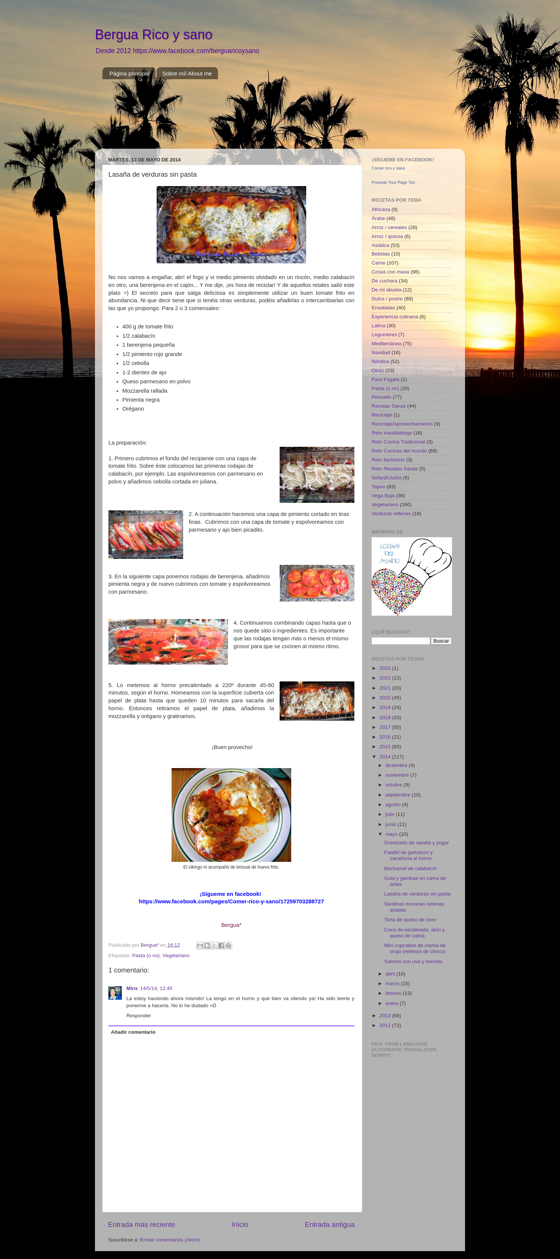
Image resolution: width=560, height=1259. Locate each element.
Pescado (381, 397)
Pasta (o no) (146, 955)
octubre (394, 785)
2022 (385, 678)
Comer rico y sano (388, 168)
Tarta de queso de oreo (410, 919)
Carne (378, 263)
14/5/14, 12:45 (156, 988)
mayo (392, 834)
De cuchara (384, 281)
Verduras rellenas (391, 513)
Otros (378, 370)
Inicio (240, 1224)
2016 (385, 737)
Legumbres (384, 334)
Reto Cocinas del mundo (399, 451)
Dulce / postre (387, 298)
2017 (385, 727)
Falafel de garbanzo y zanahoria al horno (408, 855)
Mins (132, 988)
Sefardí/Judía (386, 477)
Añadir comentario (133, 1032)
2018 (385, 717)
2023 (385, 668)
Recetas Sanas (389, 406)
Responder (138, 1015)
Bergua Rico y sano (153, 34)
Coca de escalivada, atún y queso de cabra (414, 932)
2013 (385, 1015)
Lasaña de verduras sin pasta (417, 894)
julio (390, 814)
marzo (393, 983)
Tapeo (378, 486)
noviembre (397, 775)
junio (391, 824)
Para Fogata (385, 379)
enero (392, 1003)
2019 (385, 707)
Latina (378, 325)
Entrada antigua (330, 1224)
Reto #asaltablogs (392, 433)
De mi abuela (386, 290)
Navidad (381, 352)
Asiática (380, 245)
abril (390, 974)
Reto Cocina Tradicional (398, 442)
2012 (385, 1025)
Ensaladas (383, 307)
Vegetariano (176, 955)
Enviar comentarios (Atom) (170, 1240)
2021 (385, 688)
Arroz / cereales (389, 227)
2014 (385, 757)
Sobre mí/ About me (187, 73)
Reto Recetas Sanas (395, 468)
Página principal (130, 73)
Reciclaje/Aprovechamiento (402, 424)
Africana (381, 209)
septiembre (398, 795)
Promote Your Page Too (393, 182)
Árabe (378, 218)
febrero (394, 993)
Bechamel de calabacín (410, 868)
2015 (385, 746)
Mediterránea (386, 343)
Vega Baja (383, 495)
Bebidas (381, 254)
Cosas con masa (390, 272)
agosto (393, 804)
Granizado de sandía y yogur (416, 842)
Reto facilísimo (388, 460)
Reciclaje (382, 415)
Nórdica (380, 361)
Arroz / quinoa (387, 236)
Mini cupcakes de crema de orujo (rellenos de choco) (415, 948)
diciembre (397, 765)
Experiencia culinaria (395, 316)
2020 (385, 697)
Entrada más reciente (141, 1224)
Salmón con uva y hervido (413, 961)
